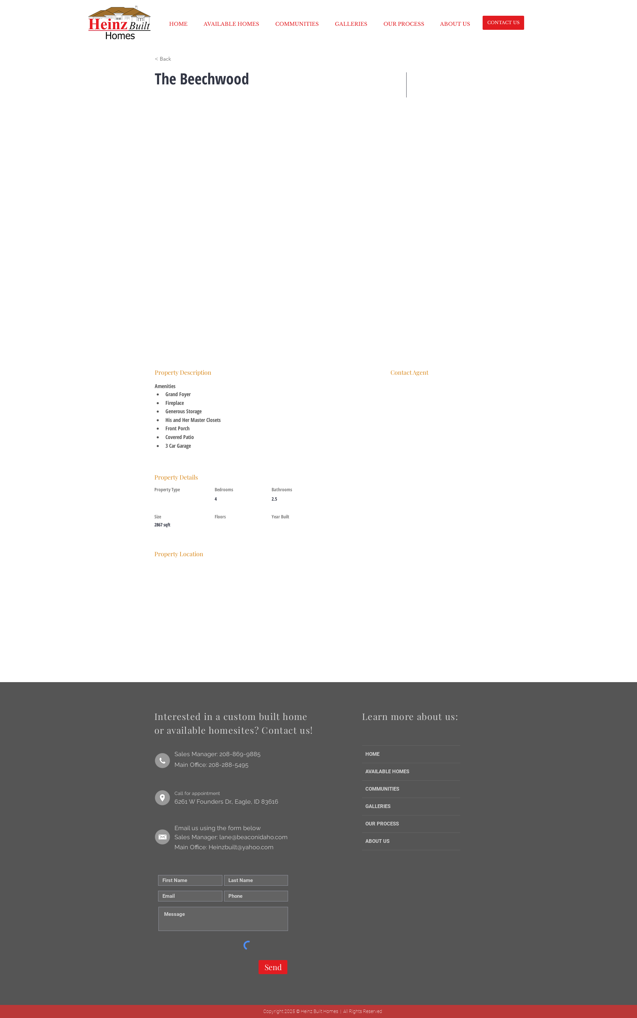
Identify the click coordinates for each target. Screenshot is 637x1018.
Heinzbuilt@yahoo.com (241, 847)
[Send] (273, 967)
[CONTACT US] (503, 23)
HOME (372, 754)
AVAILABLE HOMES (387, 772)
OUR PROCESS (382, 824)
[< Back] (178, 59)
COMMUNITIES (382, 789)
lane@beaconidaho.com (253, 837)
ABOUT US (377, 841)
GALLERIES (378, 806)
